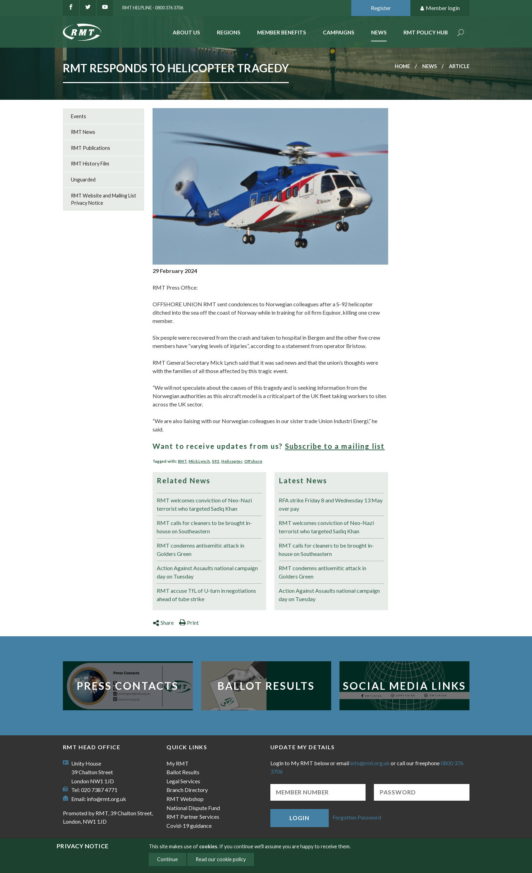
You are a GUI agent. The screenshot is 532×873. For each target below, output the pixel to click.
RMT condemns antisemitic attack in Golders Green (200, 549)
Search (460, 33)
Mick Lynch (199, 461)
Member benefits (281, 32)
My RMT (177, 763)
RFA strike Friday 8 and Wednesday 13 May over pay (331, 504)
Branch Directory (187, 789)
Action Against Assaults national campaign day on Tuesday (207, 572)
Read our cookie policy (221, 859)
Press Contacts (128, 685)
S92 (216, 461)
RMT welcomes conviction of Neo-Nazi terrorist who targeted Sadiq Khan (204, 504)
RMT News (83, 132)
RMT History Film (90, 164)
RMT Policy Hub (425, 32)
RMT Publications (90, 148)
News (379, 32)
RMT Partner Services (192, 816)
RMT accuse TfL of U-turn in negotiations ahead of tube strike (206, 594)
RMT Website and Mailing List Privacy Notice (103, 199)
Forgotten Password (357, 817)
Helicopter (231, 461)
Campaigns (338, 32)
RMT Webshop (185, 798)
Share (163, 622)
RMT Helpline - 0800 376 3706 (152, 7)
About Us (186, 32)
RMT (182, 461)
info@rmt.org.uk (106, 798)
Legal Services (183, 781)
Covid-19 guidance (189, 825)
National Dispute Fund (193, 808)
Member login (440, 8)
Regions (228, 32)
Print (189, 622)
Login (299, 818)
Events (78, 116)
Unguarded (83, 180)
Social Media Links (404, 685)
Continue (167, 859)
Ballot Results (266, 685)
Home (402, 66)
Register (381, 8)
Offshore (253, 461)
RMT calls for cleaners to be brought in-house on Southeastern (204, 526)
